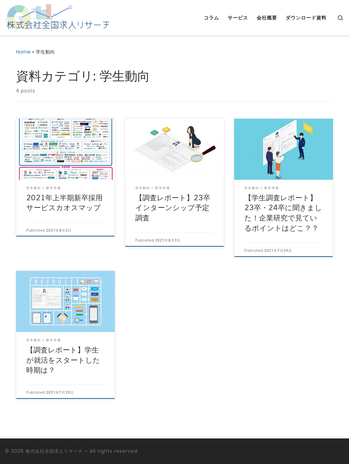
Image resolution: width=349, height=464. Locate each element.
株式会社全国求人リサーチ (54, 451)
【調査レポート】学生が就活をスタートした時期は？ (63, 360)
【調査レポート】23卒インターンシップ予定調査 (172, 208)
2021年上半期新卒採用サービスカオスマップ (64, 203)
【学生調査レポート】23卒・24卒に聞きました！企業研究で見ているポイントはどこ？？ (283, 213)
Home (23, 51)
